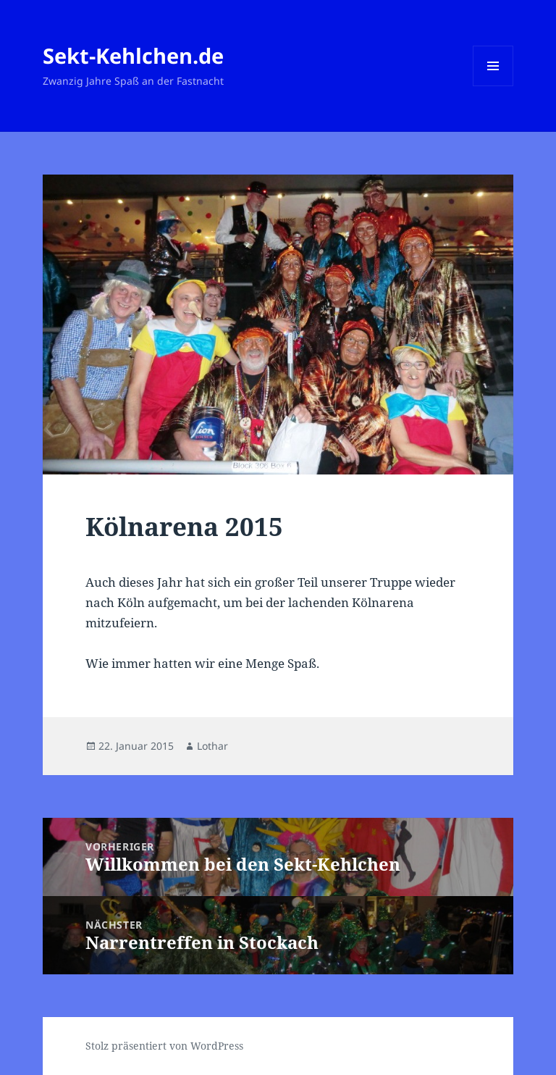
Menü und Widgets (493, 85)
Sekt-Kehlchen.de (133, 55)
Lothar (212, 746)
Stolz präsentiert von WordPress (164, 1046)
